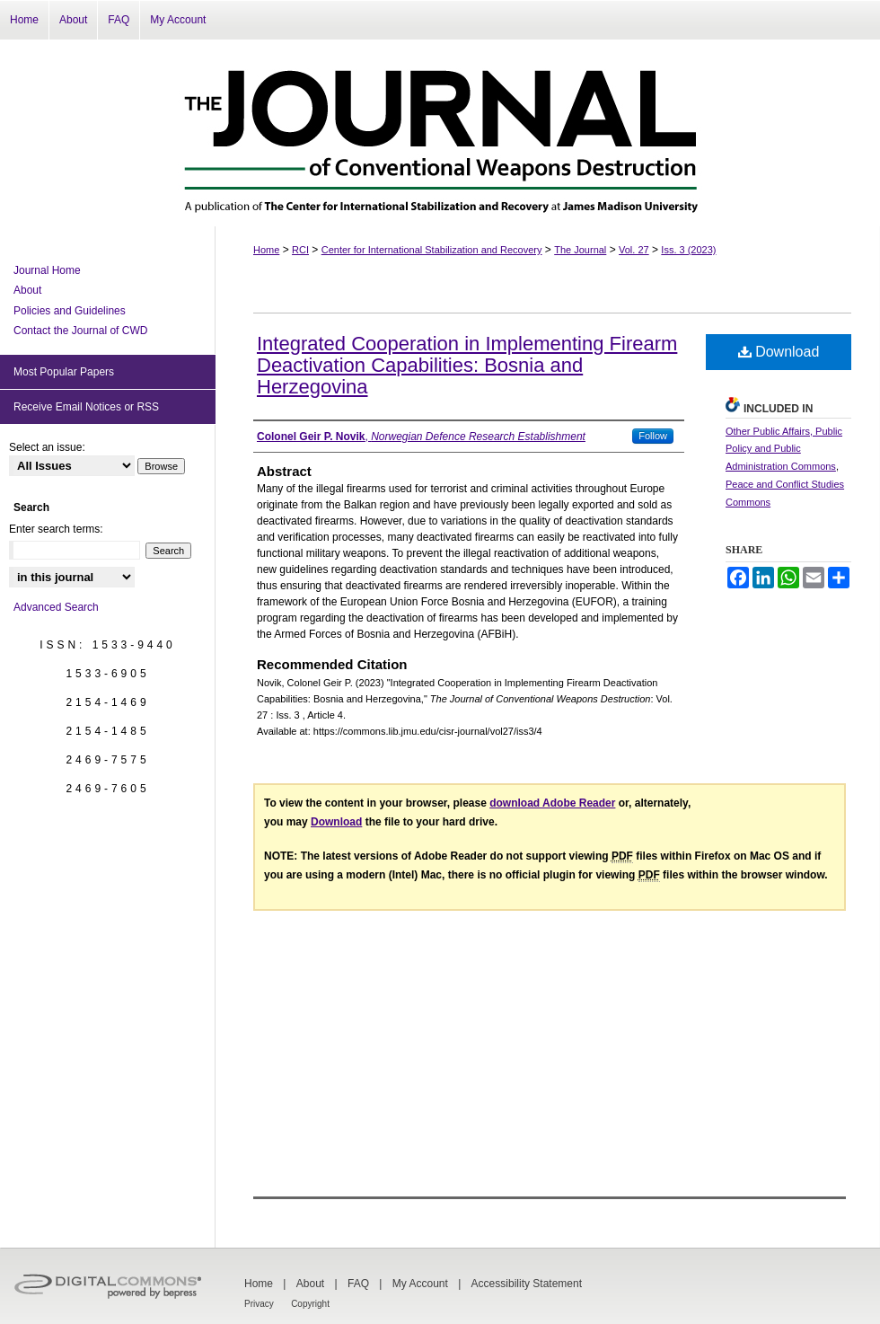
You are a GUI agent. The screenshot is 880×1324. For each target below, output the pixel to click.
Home (266, 249)
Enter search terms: (56, 529)
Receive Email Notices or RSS (86, 407)
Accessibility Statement (526, 1283)
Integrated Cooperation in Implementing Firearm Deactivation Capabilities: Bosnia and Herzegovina (467, 365)
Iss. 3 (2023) (688, 249)
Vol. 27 (634, 249)
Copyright (310, 1304)
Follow (652, 435)
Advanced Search (56, 607)
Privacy (259, 1304)
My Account (420, 1283)
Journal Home (47, 270)
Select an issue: (47, 447)
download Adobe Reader (552, 803)
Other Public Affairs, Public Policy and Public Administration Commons (784, 449)
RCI (300, 249)
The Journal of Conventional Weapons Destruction (440, 133)
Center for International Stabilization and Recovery (431, 249)
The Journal (580, 249)
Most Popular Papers (63, 372)
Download (779, 351)
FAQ (358, 1283)
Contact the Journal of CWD (80, 330)
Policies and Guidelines (69, 311)
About (27, 290)
